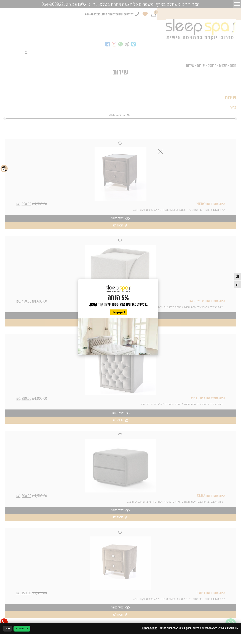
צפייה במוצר (120, 218)
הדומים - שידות (206, 65)
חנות (233, 65)
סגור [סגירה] (7, 628)
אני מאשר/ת (22, 628)
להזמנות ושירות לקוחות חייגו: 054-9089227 (109, 14)
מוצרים (223, 65)
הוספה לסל (120, 225)
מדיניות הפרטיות (149, 628)
